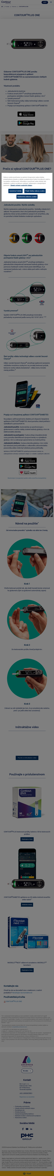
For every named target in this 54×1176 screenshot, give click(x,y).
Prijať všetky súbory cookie (35, 191)
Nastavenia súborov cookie (27, 196)
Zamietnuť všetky (15, 191)
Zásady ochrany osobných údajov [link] (21, 185)
